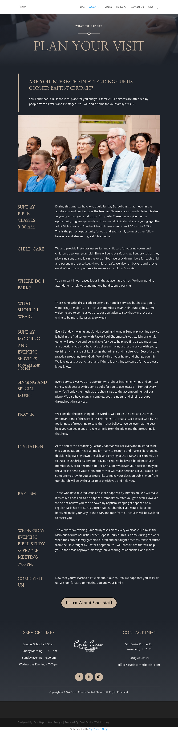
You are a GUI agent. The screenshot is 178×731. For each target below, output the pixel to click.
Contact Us (137, 7)
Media (108, 7)
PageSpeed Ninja (98, 729)
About (92, 7)
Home (81, 7)
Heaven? (121, 7)
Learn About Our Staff (89, 603)
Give (150, 7)
